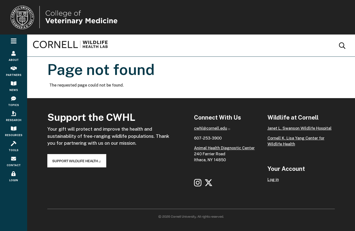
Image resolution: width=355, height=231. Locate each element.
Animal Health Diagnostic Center (224, 148)
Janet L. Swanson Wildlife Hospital (299, 128)
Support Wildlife (76, 161)
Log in (273, 179)
